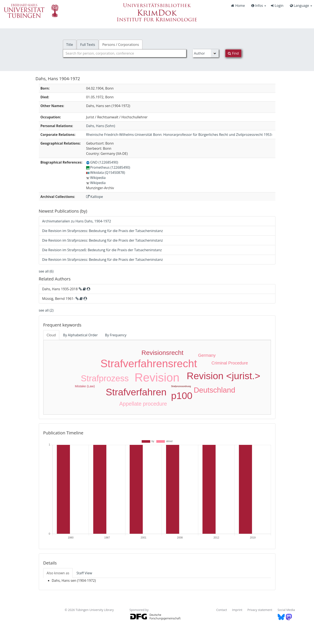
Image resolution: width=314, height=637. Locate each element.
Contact (221, 610)
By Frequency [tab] (115, 335)
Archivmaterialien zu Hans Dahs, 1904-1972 (76, 221)
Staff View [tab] (84, 573)
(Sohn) (100, 125)
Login (277, 5)
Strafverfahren (136, 392)
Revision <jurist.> (223, 375)
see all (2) (46, 310)
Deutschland (214, 390)
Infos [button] (258, 5)
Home (238, 5)
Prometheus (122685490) (108, 167)
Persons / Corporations (120, 44)
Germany (207, 355)
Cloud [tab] (51, 335)
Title (69, 44)
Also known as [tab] (58, 573)
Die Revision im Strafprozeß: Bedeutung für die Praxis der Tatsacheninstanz (102, 250)
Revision (157, 377)
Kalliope (94, 196)
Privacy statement (259, 610)
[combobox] (124, 53)
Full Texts (87, 44)
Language (301, 5)
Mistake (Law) (85, 386)
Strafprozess (105, 378)
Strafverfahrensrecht (148, 364)
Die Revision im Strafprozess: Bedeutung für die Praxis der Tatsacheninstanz (102, 230)
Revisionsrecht (163, 352)
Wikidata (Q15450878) (105, 172)
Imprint (237, 610)
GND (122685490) (102, 162)
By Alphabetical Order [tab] (80, 335)
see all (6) (46, 271)
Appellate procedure (143, 404)
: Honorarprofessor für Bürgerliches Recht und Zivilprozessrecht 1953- (179, 134)
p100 (181, 395)
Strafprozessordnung (181, 386)
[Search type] (206, 53)
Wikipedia (96, 177)
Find (233, 53)
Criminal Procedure (229, 363)
